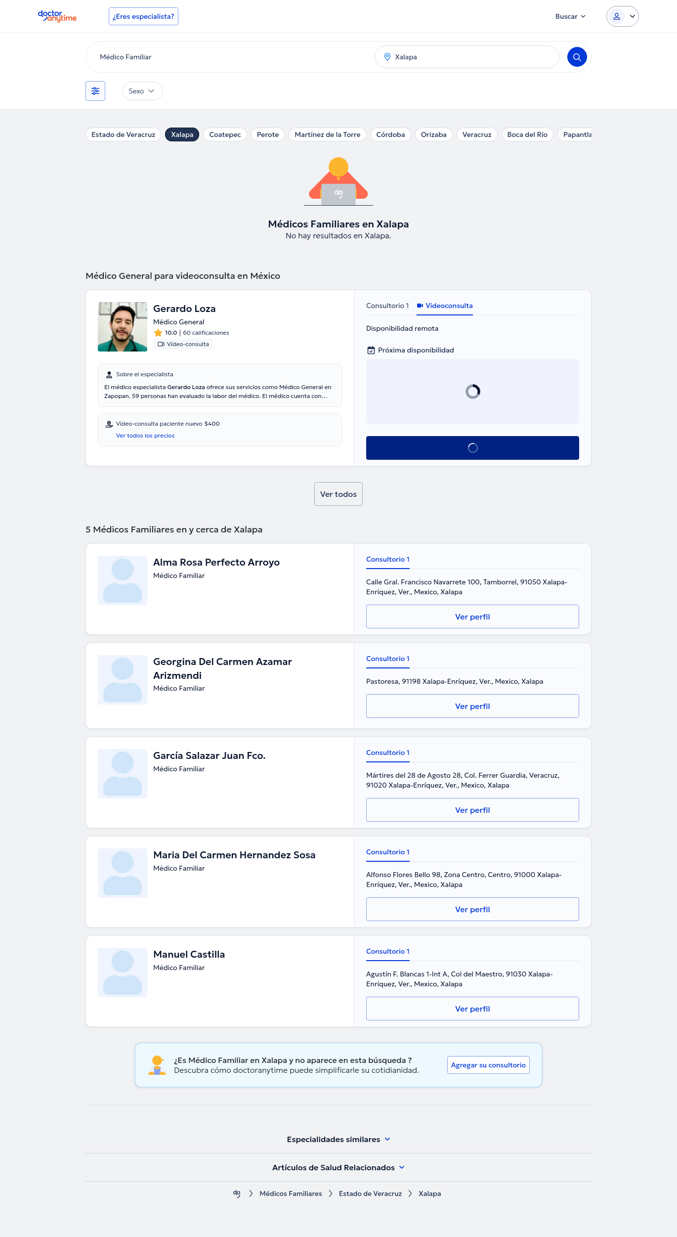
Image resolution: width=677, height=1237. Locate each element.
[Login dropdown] (622, 16)
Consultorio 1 (387, 305)
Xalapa (182, 134)
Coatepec (225, 134)
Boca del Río (528, 134)
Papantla (577, 134)
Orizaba (434, 134)
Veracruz (477, 134)
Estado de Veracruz (123, 134)
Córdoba (391, 134)
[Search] (577, 57)
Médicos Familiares (290, 1194)
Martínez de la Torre (327, 134)
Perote (268, 134)
